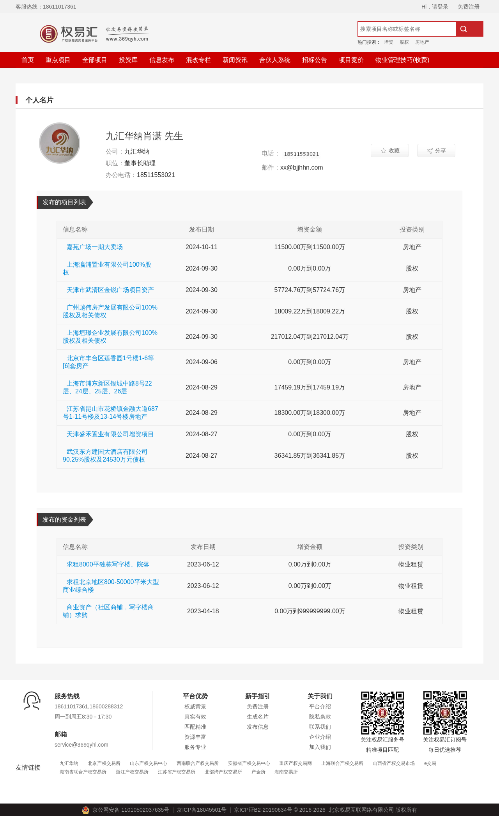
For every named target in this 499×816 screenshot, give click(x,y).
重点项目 (58, 60)
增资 (388, 42)
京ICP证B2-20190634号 (263, 810)
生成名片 (258, 716)
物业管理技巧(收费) (402, 60)
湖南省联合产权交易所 (83, 772)
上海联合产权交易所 (342, 763)
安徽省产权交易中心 (249, 763)
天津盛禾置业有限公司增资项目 (110, 434)
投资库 (128, 60)
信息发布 (161, 60)
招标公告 (314, 60)
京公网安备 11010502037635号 (127, 810)
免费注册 (469, 7)
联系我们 (320, 727)
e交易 (430, 763)
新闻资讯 (235, 60)
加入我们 (320, 747)
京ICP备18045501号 (200, 810)
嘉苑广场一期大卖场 (95, 247)
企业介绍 (320, 737)
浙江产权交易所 (132, 772)
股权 (404, 42)
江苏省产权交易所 (176, 772)
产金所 (258, 772)
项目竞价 (351, 60)
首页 (27, 60)
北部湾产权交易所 (223, 772)
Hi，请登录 (434, 7)
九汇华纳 (69, 763)
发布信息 (258, 727)
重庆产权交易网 (295, 763)
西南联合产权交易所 (198, 763)
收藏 (390, 150)
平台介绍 (320, 706)
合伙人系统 (274, 60)
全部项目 (94, 60)
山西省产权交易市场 (394, 763)
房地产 (422, 42)
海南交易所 (286, 772)
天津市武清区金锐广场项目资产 (110, 290)
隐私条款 (320, 716)
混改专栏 (198, 60)
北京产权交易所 (104, 763)
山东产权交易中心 (148, 763)
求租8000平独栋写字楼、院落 (108, 564)
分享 (436, 150)
